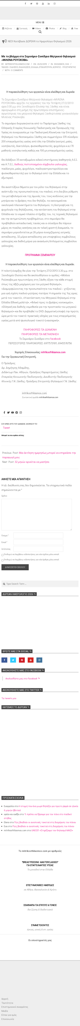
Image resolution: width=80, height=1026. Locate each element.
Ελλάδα (34, 67)
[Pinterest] (16, 412)
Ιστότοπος (5, 549)
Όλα (67, 64)
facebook (55, 338)
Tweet (6, 427)
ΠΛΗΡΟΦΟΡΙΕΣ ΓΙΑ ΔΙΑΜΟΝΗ (40, 329)
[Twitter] (8, 412)
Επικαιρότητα (45, 67)
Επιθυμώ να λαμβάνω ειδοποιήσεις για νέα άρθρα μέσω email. (31, 559)
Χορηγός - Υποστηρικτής (64, 67)
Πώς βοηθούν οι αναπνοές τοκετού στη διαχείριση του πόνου (45, 822)
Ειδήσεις (14, 67)
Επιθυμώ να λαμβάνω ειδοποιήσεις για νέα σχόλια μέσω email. (31, 554)
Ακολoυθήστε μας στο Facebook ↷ (23, 670)
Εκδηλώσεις (24, 67)
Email (4, 542)
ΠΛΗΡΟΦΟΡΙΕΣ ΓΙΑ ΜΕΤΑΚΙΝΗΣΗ (40, 334)
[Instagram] (20, 412)
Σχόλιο (4, 495)
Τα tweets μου (8, 698)
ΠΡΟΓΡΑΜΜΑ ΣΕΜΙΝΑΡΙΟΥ (40, 255)
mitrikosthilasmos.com (53, 352)
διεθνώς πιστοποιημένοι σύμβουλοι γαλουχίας (40, 164)
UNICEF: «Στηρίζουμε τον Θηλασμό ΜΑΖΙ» (52, 830)
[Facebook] (4, 412)
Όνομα (5, 535)
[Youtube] (12, 412)
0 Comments (17, 70)
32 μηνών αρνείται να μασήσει (32, 462)
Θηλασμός (59, 64)
